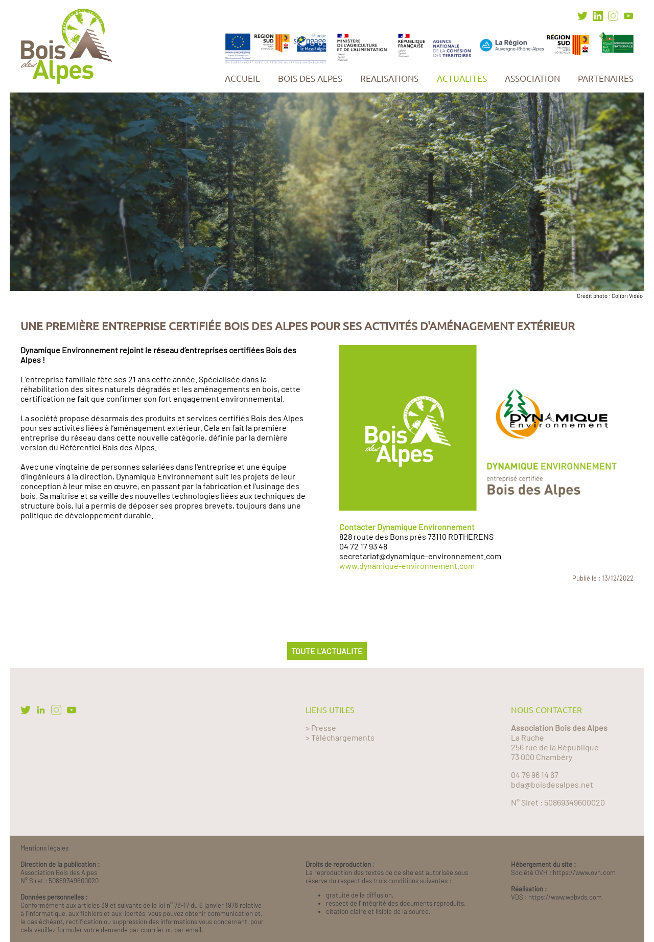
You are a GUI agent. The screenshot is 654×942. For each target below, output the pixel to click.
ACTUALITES (462, 78)
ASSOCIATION (532, 78)
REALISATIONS (389, 78)
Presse (323, 727)
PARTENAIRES (606, 78)
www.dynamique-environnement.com (407, 565)
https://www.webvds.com (565, 897)
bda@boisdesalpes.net (552, 784)
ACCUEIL (242, 78)
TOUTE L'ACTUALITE (327, 651)
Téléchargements (343, 737)
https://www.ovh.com (584, 872)
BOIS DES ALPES (310, 78)
